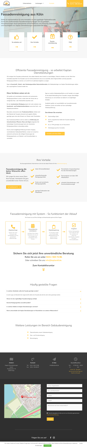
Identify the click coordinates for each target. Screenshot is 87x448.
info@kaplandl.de (54, 365)
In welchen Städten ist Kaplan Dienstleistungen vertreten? (22, 306)
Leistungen (40, 3)
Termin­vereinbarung (52, 42)
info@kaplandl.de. (54, 260)
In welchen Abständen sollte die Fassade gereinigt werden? (22, 291)
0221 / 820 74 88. (54, 257)
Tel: (33, 365)
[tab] (43, 291)
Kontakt (51, 3)
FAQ (70, 42)
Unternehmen (27, 3)
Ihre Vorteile (35, 42)
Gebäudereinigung (62, 163)
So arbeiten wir (17, 42)
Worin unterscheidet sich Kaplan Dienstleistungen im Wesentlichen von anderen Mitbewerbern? (32, 310)
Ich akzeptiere (47, 445)
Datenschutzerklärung (52, 415)
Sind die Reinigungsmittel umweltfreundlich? (19, 303)
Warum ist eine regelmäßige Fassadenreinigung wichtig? (22, 299)
